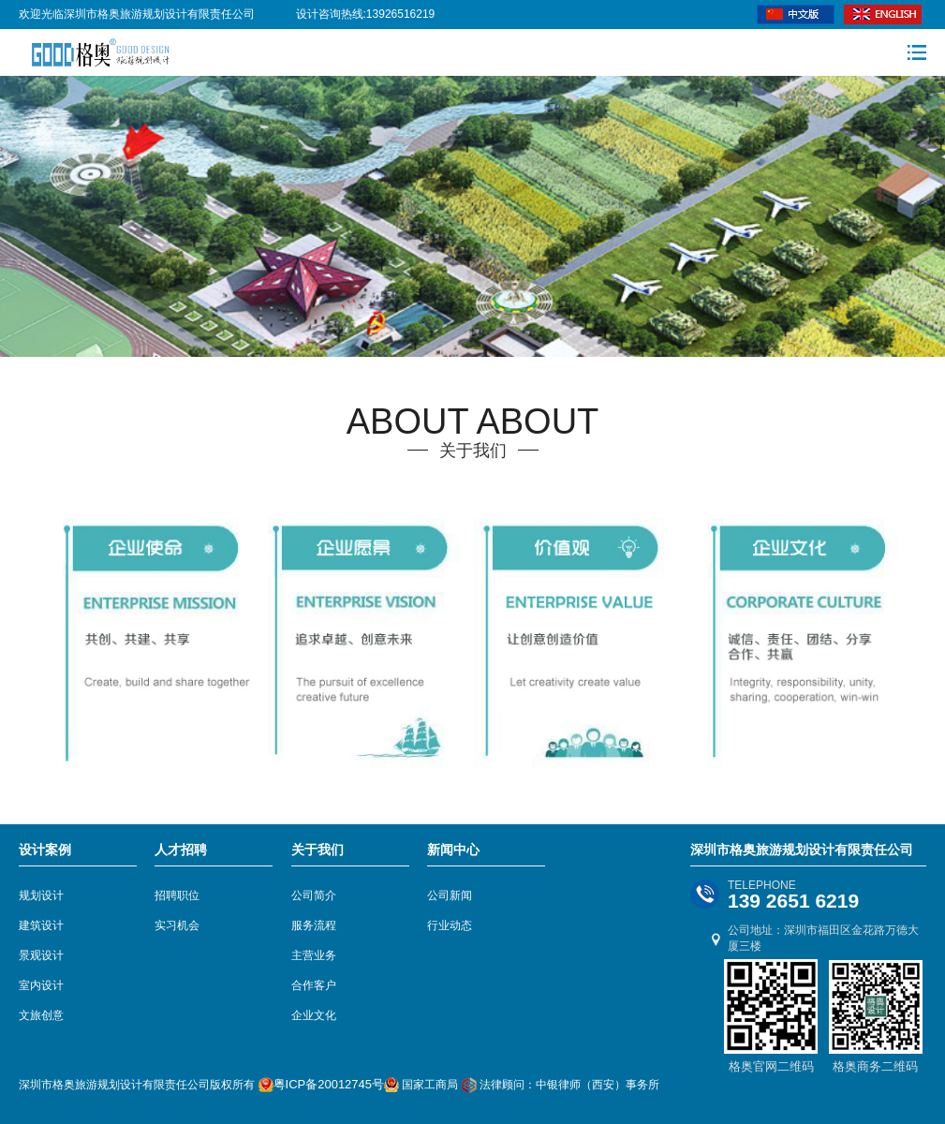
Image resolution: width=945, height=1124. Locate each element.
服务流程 (313, 925)
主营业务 (313, 955)
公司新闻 (449, 895)
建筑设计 (41, 925)
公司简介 (313, 895)
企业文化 (313, 1015)
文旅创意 (41, 1015)
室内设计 (41, 985)
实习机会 (177, 925)
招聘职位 (177, 895)
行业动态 (449, 925)
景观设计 (41, 955)
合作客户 (313, 985)
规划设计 (41, 895)
